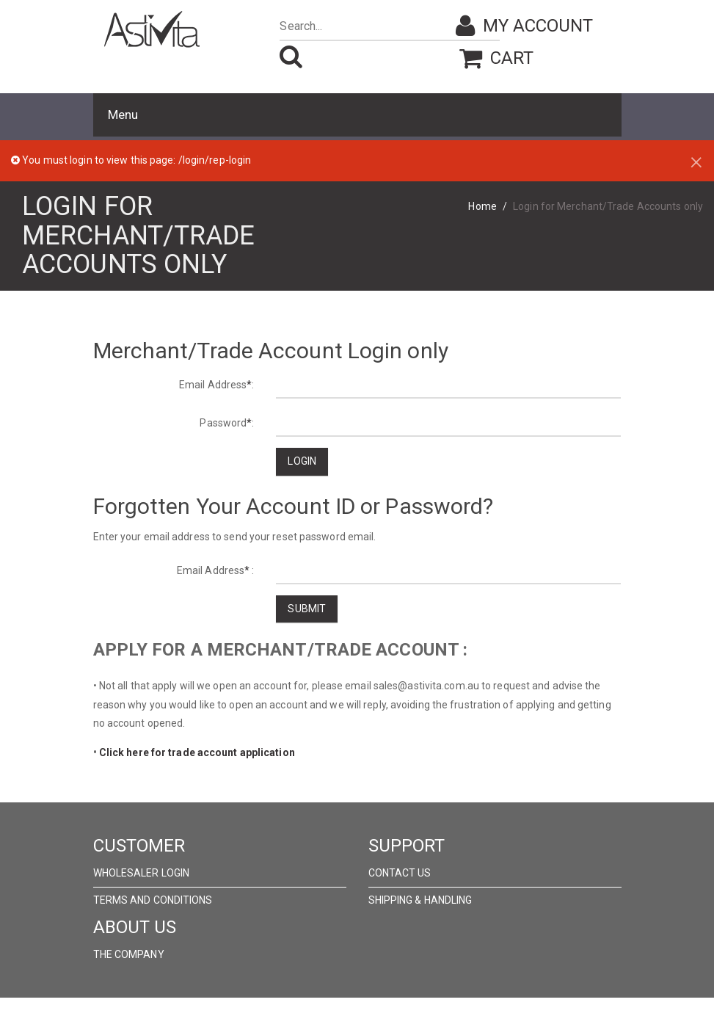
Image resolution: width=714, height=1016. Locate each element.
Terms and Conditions (153, 900)
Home (482, 206)
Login (302, 461)
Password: (227, 423)
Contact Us (399, 873)
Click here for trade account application (197, 752)
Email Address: (217, 385)
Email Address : (216, 570)
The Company (128, 954)
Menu (123, 114)
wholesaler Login (141, 873)
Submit (307, 608)
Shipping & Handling (420, 900)
